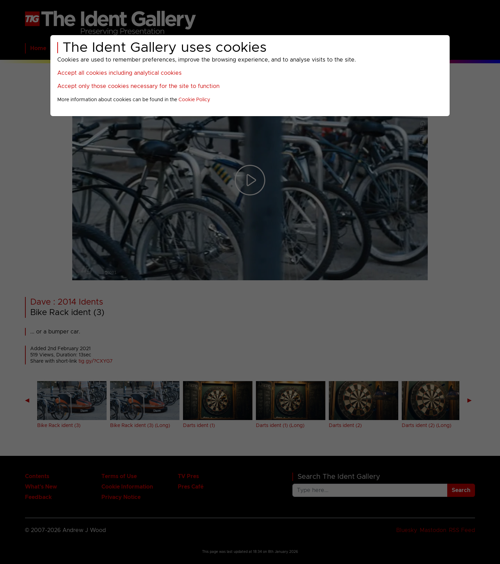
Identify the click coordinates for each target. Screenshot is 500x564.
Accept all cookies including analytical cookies (119, 73)
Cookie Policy (194, 99)
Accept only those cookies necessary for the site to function (138, 86)
